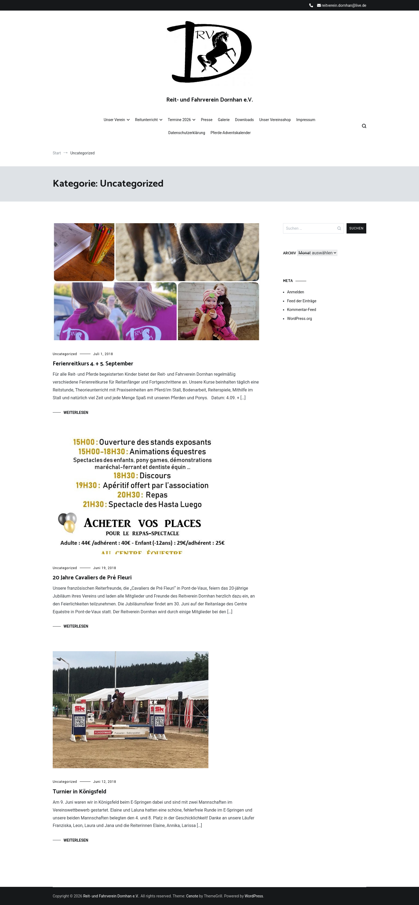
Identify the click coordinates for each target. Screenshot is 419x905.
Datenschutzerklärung (186, 133)
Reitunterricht (146, 120)
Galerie (224, 120)
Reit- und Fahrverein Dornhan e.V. (209, 100)
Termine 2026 (179, 120)
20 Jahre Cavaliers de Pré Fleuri (92, 577)
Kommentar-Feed (301, 309)
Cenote (192, 896)
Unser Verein (114, 120)
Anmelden (295, 292)
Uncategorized (65, 354)
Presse (206, 120)
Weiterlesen (76, 412)
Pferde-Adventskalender (231, 133)
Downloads (244, 120)
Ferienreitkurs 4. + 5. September (93, 363)
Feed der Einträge (301, 301)
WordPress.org (299, 318)
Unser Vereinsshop (275, 120)
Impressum (305, 120)
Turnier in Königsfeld (79, 791)
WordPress (254, 896)
